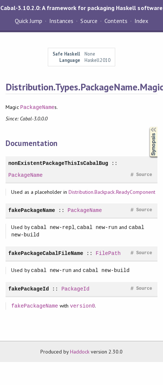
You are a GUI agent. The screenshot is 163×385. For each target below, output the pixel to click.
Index (141, 20)
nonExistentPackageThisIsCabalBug (58, 163)
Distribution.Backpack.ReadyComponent (112, 192)
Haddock (79, 351)
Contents (115, 20)
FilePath (108, 253)
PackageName (37, 107)
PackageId (75, 288)
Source (88, 20)
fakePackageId (28, 288)
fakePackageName (31, 210)
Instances (61, 20)
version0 (82, 305)
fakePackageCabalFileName (45, 253)
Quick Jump (28, 20)
